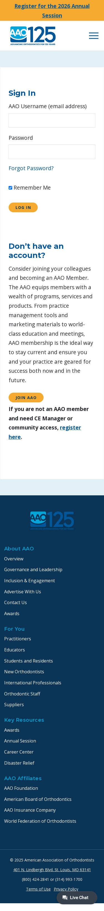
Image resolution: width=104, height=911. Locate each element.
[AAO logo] (33, 35)
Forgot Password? (31, 168)
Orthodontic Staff (22, 694)
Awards (11, 613)
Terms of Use (38, 889)
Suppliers (14, 705)
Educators (14, 650)
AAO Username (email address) (48, 106)
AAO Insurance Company (30, 810)
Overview (13, 559)
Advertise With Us (22, 592)
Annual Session (20, 741)
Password (21, 137)
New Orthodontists (24, 672)
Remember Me (30, 187)
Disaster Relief (19, 763)
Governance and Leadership (33, 569)
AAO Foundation (21, 788)
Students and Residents (28, 661)
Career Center (19, 752)
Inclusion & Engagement (29, 581)
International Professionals (32, 683)
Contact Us (15, 602)
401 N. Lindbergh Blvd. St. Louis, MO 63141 (52, 869)
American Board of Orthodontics (38, 799)
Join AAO (26, 397)
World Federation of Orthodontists (40, 821)
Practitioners (17, 639)
